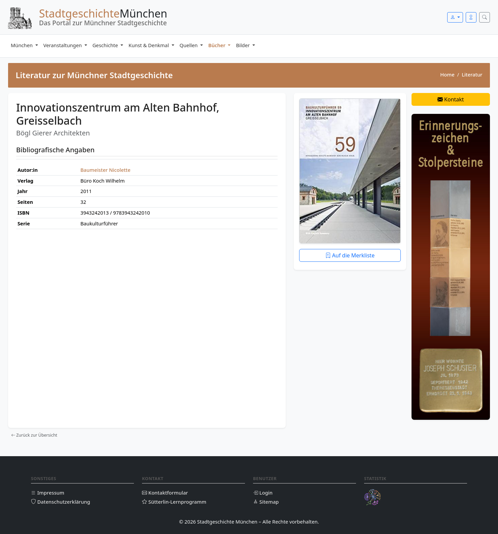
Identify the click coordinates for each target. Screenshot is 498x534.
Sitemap (266, 501)
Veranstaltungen (63, 45)
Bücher (217, 45)
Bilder (243, 45)
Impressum (47, 492)
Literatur (472, 74)
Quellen (189, 45)
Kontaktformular (165, 492)
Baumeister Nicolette (105, 169)
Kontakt (450, 99)
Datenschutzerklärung (60, 501)
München (22, 45)
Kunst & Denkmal (149, 45)
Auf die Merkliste (350, 255)
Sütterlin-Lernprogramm (174, 501)
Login (263, 492)
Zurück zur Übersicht (34, 435)
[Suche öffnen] (484, 17)
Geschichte (106, 45)
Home (447, 74)
